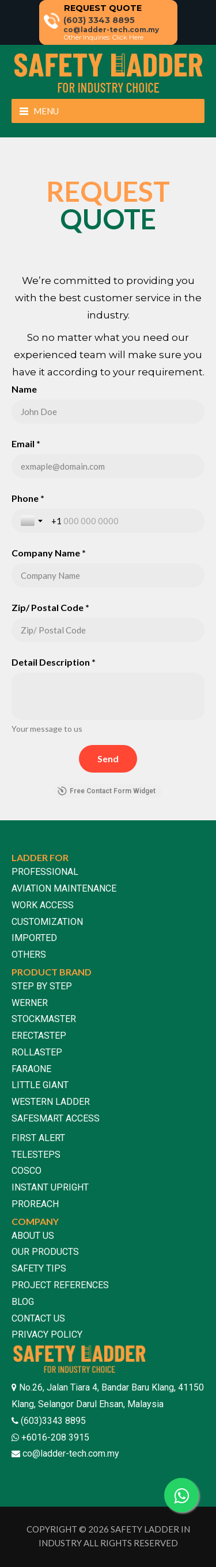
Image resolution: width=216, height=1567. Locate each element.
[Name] (108, 411)
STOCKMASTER (44, 1018)
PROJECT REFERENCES (60, 1285)
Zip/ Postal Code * (50, 607)
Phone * (28, 498)
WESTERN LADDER (51, 1101)
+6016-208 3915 (54, 1437)
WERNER (30, 1002)
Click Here (127, 37)
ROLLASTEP (37, 1052)
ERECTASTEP (39, 1035)
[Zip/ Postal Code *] (108, 630)
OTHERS (29, 954)
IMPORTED (34, 937)
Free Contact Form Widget (107, 791)
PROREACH (35, 1204)
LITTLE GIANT (40, 1085)
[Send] (108, 759)
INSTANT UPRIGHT (50, 1187)
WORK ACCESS (43, 905)
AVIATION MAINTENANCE (64, 888)
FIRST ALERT (38, 1137)
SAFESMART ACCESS (56, 1118)
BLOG (23, 1301)
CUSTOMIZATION (47, 921)
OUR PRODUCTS (45, 1251)
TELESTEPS (36, 1154)
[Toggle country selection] (33, 521)
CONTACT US (38, 1318)
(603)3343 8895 (52, 1420)
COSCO (26, 1170)
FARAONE (31, 1068)
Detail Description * (54, 661)
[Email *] (108, 466)
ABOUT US (33, 1235)
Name (24, 388)
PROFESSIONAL (45, 871)
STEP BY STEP (42, 986)
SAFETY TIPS (39, 1268)
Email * (26, 443)
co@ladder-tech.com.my (70, 1453)
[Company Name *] (108, 575)
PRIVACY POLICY (47, 1334)
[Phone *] (123, 521)
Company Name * (49, 552)
